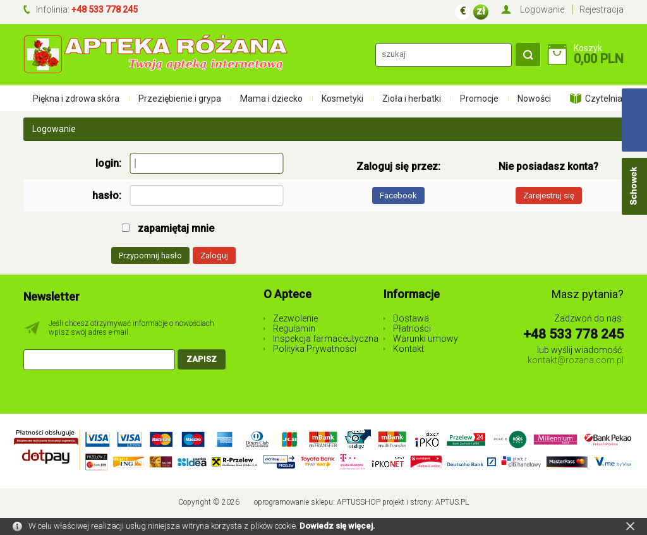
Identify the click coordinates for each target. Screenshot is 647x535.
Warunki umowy (425, 339)
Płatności (412, 328)
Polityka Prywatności (314, 349)
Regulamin (294, 328)
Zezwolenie (295, 318)
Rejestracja (601, 9)
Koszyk (588, 48)
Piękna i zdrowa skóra (76, 98)
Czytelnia (603, 98)
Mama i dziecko (271, 98)
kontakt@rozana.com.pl (576, 360)
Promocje (479, 98)
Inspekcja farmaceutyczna (325, 339)
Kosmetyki (342, 98)
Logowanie (542, 9)
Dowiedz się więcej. (337, 526)
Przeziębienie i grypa (179, 98)
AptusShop (358, 502)
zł (480, 11)
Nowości (534, 98)
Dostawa (411, 318)
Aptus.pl (452, 502)
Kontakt (408, 349)
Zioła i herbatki (411, 98)
